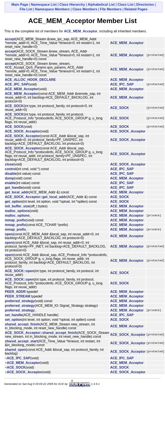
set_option (13, 319)
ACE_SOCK (14, 106)
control (10, 169)
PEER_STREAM (17, 296)
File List (26, 9)
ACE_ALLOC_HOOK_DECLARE (30, 79)
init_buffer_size (17, 206)
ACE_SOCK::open (19, 271)
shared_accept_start (21, 341)
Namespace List (44, 4)
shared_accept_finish (22, 324)
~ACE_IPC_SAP (17, 358)
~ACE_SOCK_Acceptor (23, 372)
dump (9, 178)
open (9, 234)
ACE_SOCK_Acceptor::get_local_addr (35, 197)
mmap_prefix (15, 220)
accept (10, 39)
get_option (13, 201)
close (9, 164)
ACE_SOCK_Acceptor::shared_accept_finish (41, 333)
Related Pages (135, 9)
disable (10, 173)
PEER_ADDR (15, 291)
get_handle (14, 187)
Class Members (84, 9)
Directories (145, 4)
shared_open (15, 349)
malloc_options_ (18, 215)
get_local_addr (17, 192)
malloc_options (17, 211)
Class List (125, 4)
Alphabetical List (101, 4)
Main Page (19, 4)
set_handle (14, 315)
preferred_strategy (20, 301)
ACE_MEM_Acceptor (80, 31)
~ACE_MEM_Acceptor (22, 363)
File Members (110, 9)
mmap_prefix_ (16, 229)
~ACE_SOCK (15, 367)
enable (10, 183)
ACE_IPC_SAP (16, 84)
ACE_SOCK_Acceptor (22, 131)
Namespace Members (52, 9)
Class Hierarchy (72, 4)
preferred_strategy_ (21, 310)
